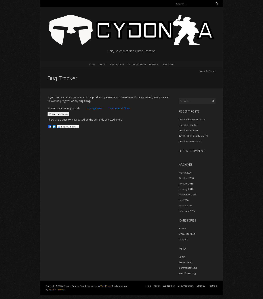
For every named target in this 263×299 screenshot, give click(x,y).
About (102, 64)
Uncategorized (187, 233)
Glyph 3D (154, 64)
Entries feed (186, 262)
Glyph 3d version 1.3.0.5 (192, 119)
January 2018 (186, 183)
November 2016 (187, 194)
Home (92, 64)
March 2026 (185, 172)
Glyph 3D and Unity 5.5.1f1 (193, 136)
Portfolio (168, 64)
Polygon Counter (188, 125)
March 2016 (185, 205)
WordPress (105, 286)
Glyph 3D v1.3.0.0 (188, 130)
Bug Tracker (117, 64)
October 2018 (186, 178)
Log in (182, 256)
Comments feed (188, 267)
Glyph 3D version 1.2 (190, 141)
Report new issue (58, 114)
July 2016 (183, 200)
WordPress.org (187, 273)
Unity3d (183, 239)
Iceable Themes (56, 289)
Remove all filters (120, 108)
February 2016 (187, 211)
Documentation (137, 64)
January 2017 (186, 189)
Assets (182, 228)
